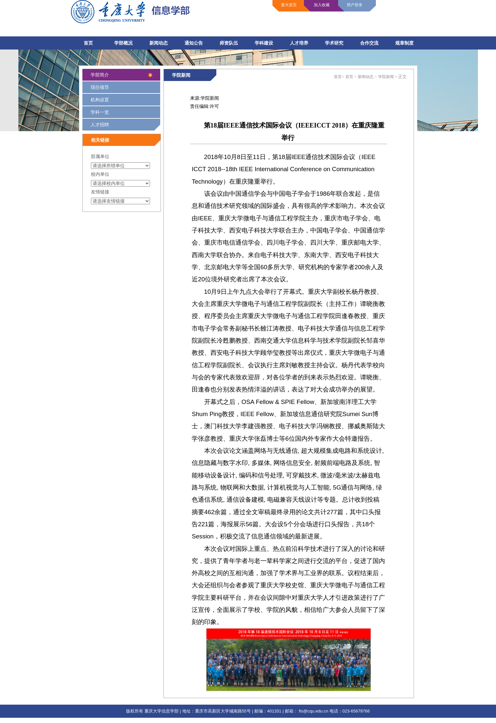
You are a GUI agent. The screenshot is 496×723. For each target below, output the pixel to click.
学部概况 (123, 43)
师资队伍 (229, 43)
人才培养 (299, 43)
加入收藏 (322, 5)
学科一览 (100, 112)
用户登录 (354, 5)
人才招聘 (126, 126)
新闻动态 (158, 43)
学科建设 (264, 43)
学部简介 (100, 74)
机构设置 (100, 99)
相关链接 (100, 140)
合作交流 (369, 43)
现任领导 (100, 87)
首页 (88, 43)
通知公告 (193, 43)
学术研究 (334, 43)
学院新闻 (181, 75)
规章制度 (404, 43)
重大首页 (289, 5)
